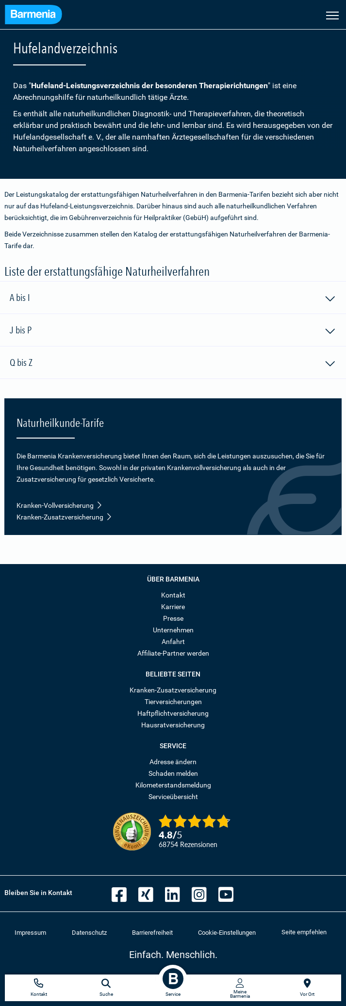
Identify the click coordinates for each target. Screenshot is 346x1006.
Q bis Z (173, 364)
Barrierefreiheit (152, 932)
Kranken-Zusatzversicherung (64, 517)
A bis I (173, 299)
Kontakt (173, 595)
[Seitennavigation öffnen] (332, 14)
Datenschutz (89, 932)
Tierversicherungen (173, 702)
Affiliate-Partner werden (173, 653)
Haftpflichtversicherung (173, 713)
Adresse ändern (173, 762)
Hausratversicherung (173, 725)
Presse (173, 618)
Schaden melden (173, 773)
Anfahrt (173, 641)
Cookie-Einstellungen (227, 932)
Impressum (30, 932)
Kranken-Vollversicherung (59, 505)
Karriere (173, 607)
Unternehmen (173, 630)
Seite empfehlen (304, 932)
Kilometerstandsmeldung (173, 785)
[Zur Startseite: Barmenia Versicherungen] (33, 16)
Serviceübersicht (173, 797)
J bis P (173, 331)
